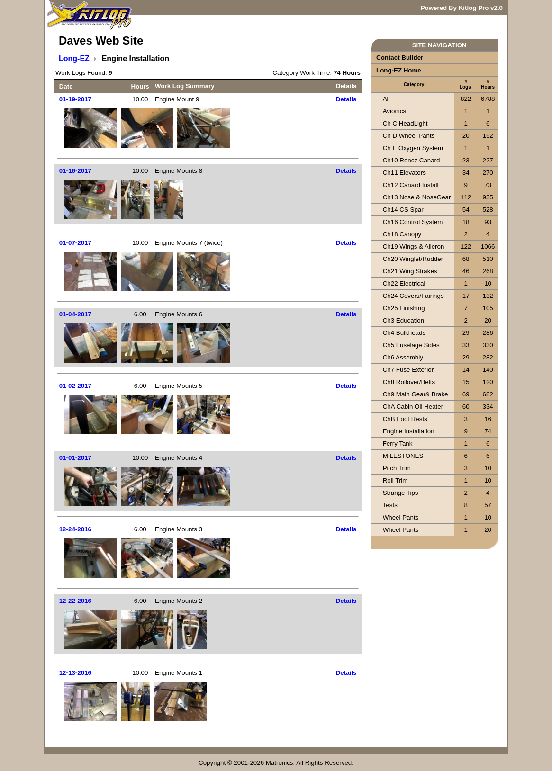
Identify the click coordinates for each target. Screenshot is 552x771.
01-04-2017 (75, 314)
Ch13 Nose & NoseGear (417, 197)
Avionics (394, 111)
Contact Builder (399, 57)
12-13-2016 (75, 672)
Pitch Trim (397, 468)
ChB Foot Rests (405, 418)
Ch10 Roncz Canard (411, 160)
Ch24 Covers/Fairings (413, 295)
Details (346, 99)
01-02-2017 (75, 385)
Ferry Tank (398, 443)
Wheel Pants (401, 517)
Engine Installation (408, 431)
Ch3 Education (403, 320)
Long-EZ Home (398, 70)
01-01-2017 (75, 457)
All (386, 98)
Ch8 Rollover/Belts (409, 382)
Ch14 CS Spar (403, 209)
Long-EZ (74, 58)
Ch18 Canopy (402, 234)
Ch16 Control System (413, 221)
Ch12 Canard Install (411, 184)
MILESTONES (403, 455)
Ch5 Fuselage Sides (411, 345)
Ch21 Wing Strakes (410, 271)
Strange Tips (400, 492)
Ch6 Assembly (403, 357)
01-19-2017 (75, 99)
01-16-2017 (75, 170)
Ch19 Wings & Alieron (413, 246)
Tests (390, 505)
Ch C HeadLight (405, 123)
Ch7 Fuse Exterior (408, 369)
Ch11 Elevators (404, 172)
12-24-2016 (75, 529)
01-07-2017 (75, 242)
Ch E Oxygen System (413, 148)
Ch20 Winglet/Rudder (413, 258)
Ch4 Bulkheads (404, 332)
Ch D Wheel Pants (409, 135)
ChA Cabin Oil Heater (413, 406)
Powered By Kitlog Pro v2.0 (462, 7)
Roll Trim (395, 480)
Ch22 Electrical (404, 283)
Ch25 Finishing (404, 308)
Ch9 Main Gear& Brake (415, 394)
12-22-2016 (75, 600)
